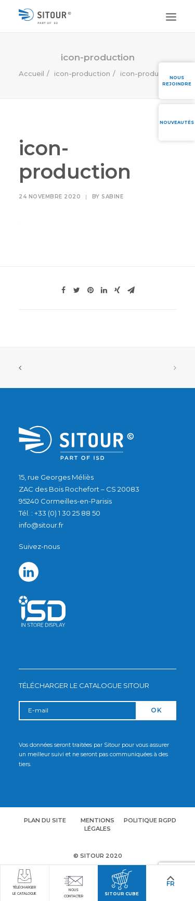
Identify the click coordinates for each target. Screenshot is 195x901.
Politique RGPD (150, 820)
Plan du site (45, 820)
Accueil (31, 73)
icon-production (82, 73)
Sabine (112, 196)
